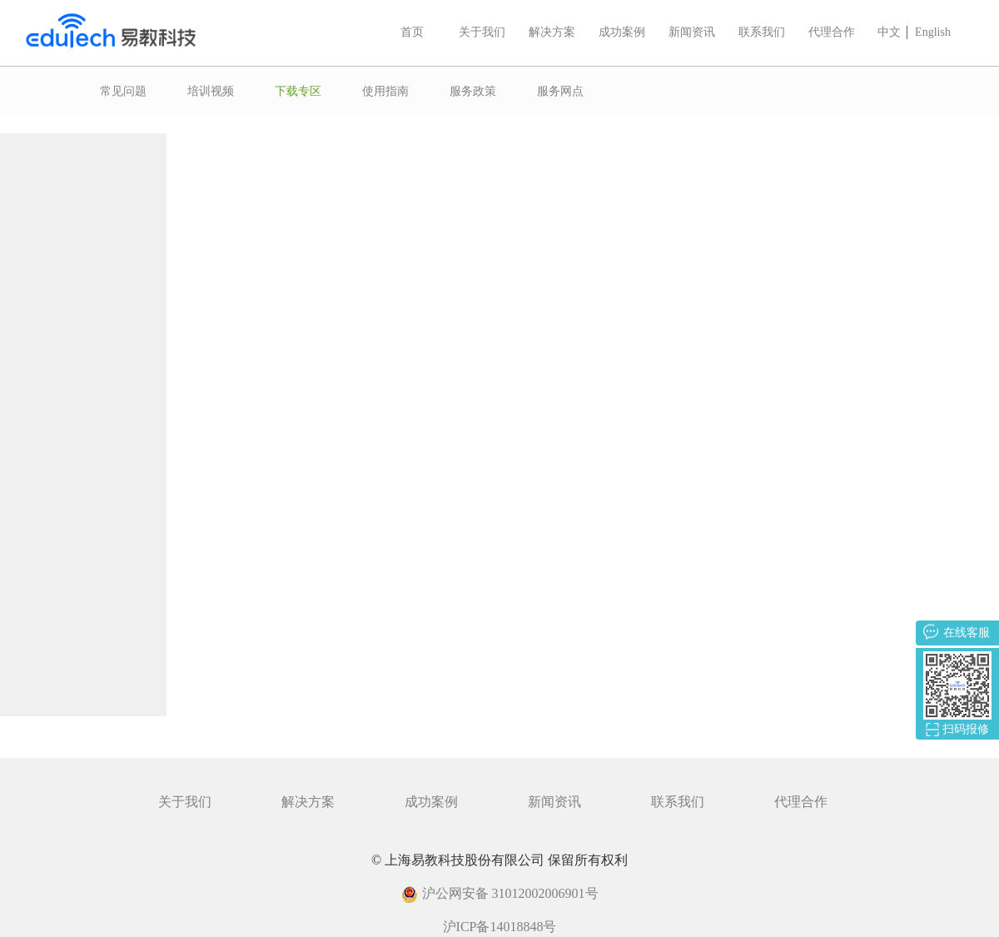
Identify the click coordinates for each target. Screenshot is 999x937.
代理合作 (831, 32)
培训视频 (210, 91)
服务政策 (473, 91)
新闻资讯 (691, 32)
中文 (889, 32)
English (933, 32)
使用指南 (385, 91)
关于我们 (482, 32)
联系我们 (761, 32)
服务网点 (560, 91)
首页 (412, 32)
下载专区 (298, 91)
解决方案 (552, 32)
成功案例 (622, 32)
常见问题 (123, 91)
